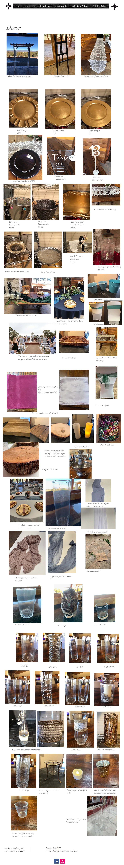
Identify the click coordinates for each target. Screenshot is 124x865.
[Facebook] (56, 861)
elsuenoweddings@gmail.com (64, 851)
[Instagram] (62, 861)
